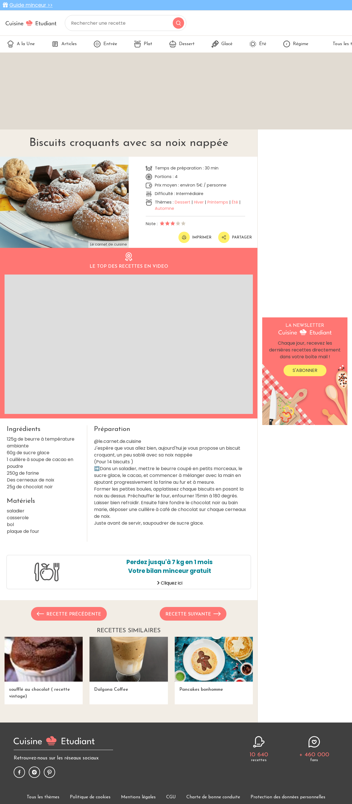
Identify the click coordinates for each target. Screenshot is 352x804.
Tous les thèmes (43, 797)
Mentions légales (138, 797)
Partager (235, 237)
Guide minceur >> (31, 5)
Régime (295, 44)
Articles (64, 44)
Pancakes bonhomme (214, 664)
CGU (171, 797)
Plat (143, 44)
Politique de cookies (90, 797)
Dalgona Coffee (128, 664)
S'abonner (305, 370)
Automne (164, 208)
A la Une (21, 44)
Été (257, 44)
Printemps (217, 202)
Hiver (199, 202)
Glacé (222, 44)
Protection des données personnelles (288, 797)
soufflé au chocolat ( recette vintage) (44, 668)
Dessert (182, 44)
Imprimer (194, 237)
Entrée (105, 44)
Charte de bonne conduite (213, 797)
